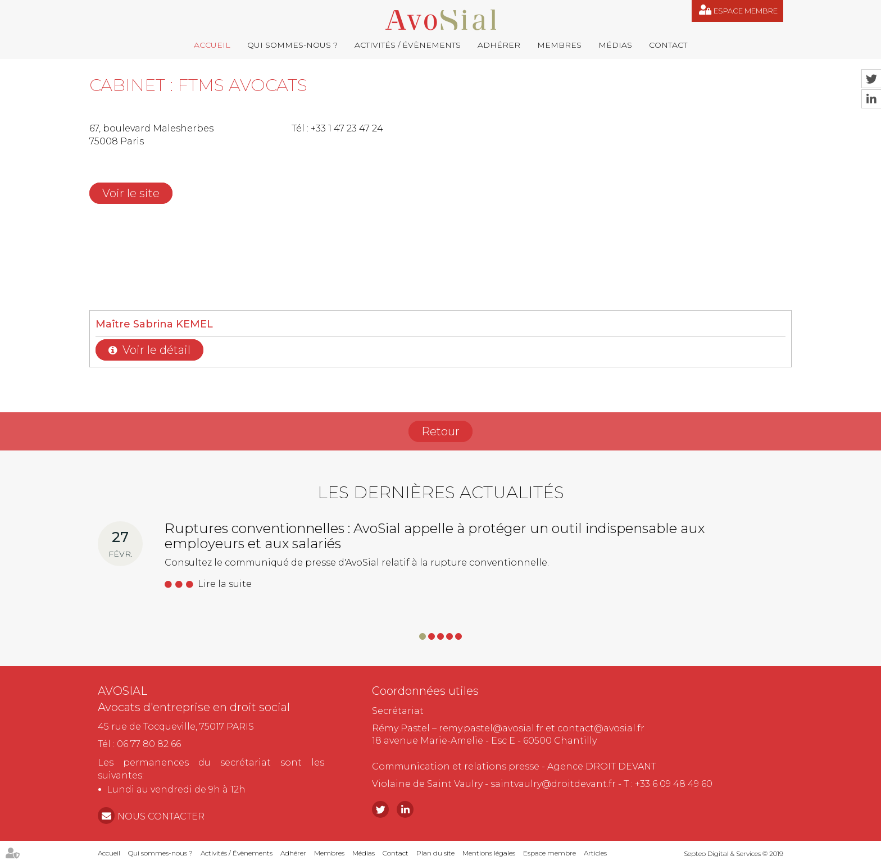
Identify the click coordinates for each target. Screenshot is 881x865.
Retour (440, 431)
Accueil (212, 45)
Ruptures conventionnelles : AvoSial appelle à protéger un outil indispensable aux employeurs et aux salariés (435, 535)
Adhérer (499, 45)
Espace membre (746, 10)
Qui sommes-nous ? (292, 45)
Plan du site (435, 853)
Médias (615, 45)
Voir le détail (156, 350)
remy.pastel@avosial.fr (491, 728)
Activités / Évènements (408, 45)
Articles (595, 853)
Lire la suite (225, 584)
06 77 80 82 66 (149, 744)
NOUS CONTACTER (161, 816)
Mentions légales (488, 853)
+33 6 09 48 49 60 (673, 783)
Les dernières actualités (440, 492)
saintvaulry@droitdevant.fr (553, 783)
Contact (668, 45)
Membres (559, 45)
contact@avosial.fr (600, 728)
